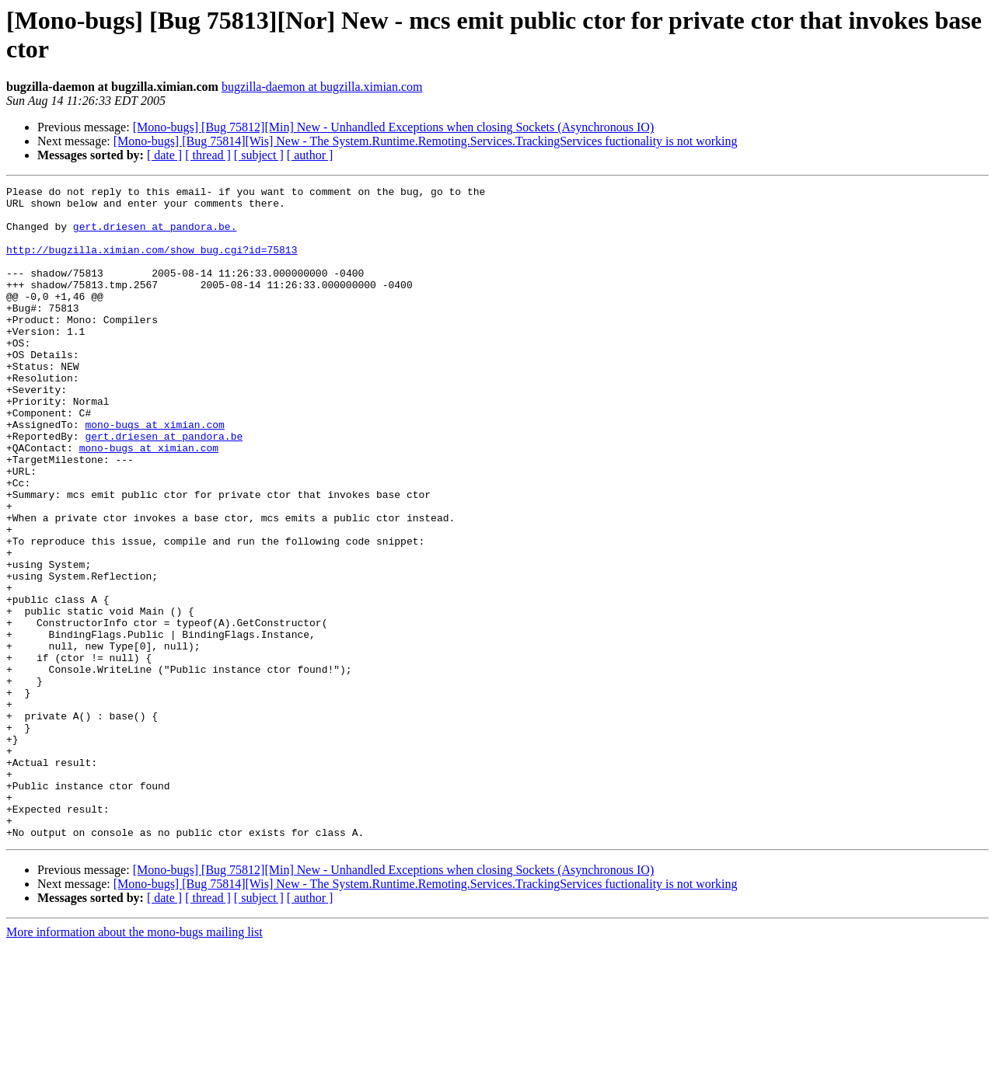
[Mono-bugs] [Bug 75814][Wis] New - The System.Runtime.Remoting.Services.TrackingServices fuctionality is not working (425, 141)
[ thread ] (208, 155)
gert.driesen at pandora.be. (155, 235)
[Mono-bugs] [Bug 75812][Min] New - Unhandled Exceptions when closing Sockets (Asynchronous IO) (394, 127)
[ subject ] (259, 155)
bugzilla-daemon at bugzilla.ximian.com (322, 86)
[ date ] (164, 155)
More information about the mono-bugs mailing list (134, 1062)
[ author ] (310, 155)
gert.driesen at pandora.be (164, 487)
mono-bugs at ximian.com (154, 473)
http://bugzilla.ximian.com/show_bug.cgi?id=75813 (151, 263)
